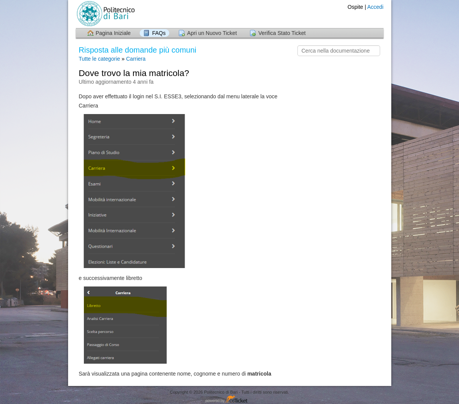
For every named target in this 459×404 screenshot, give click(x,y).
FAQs (158, 33)
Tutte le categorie (99, 59)
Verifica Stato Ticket (281, 33)
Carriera (136, 59)
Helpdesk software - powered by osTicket (229, 399)
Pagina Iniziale (113, 33)
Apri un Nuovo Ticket (212, 33)
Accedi (375, 7)
